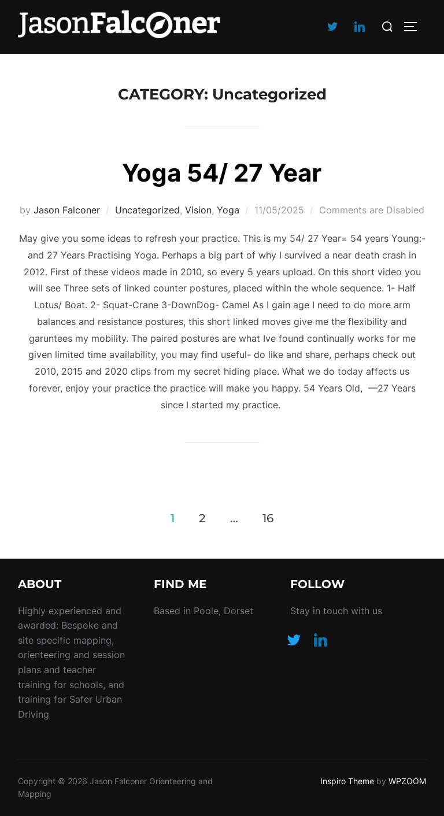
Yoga (228, 210)
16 (267, 518)
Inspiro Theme (347, 781)
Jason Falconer (67, 210)
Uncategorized (147, 210)
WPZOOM (407, 781)
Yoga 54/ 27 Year (221, 172)
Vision (198, 210)
